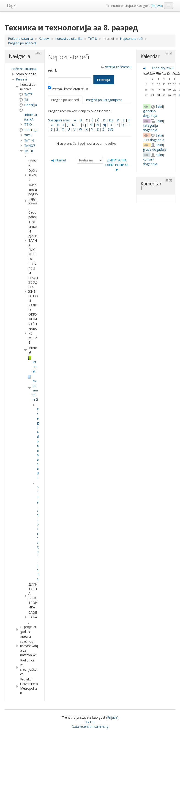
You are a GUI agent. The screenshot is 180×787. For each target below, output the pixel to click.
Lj (84, 125)
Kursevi (21, 79)
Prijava (157, 5)
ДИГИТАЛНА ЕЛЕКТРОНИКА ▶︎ (116, 164)
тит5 (28, 135)
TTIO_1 (29, 124)
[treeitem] (24, 69)
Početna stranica (23, 69)
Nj (104, 125)
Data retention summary (90, 726)
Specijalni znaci (59, 120)
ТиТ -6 (29, 140)
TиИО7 (29, 145)
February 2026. (163, 68)
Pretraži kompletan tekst (68, 89)
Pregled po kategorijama (104, 100)
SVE (110, 129)
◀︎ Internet (58, 160)
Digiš (11, 6)
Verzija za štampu (118, 67)
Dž (111, 120)
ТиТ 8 (28, 151)
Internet (108, 38)
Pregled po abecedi (65, 100)
